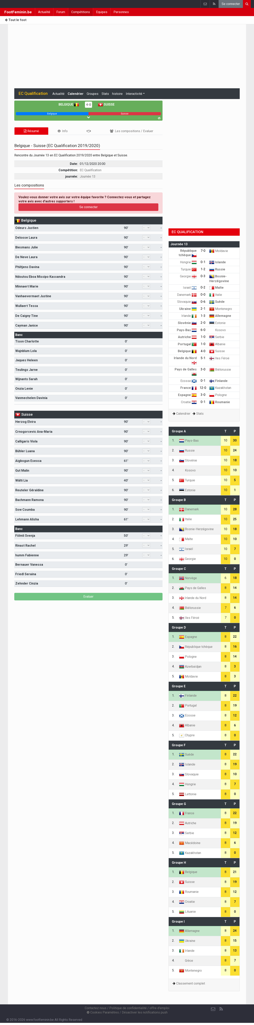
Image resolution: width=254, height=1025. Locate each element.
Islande (217, 262)
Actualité (44, 12)
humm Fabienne (27, 555)
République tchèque (196, 647)
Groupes (92, 94)
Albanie (217, 344)
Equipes (101, 12)
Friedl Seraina (25, 574)
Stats (105, 94)
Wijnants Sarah (26, 379)
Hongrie (188, 262)
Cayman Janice (26, 325)
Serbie (216, 337)
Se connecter (231, 4)
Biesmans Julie (26, 247)
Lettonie (187, 794)
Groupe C (179, 569)
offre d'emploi (159, 1008)
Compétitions (80, 12)
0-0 (203, 294)
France (188, 388)
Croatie (189, 402)
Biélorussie (220, 369)
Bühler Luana (25, 451)
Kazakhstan (220, 388)
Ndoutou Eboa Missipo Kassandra (40, 277)
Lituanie (187, 911)
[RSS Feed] (221, 1009)
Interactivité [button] (134, 94)
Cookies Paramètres (103, 1012)
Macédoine (189, 843)
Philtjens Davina (27, 267)
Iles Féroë (219, 358)
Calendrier (76, 94)
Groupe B (179, 500)
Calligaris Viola (26, 441)
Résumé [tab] (31, 131)
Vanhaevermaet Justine (33, 296)
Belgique (69, 104)
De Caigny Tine (26, 316)
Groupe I (178, 921)
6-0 (203, 330)
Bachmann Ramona (29, 500)
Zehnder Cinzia (26, 583)
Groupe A (179, 431)
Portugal (187, 344)
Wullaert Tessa (26, 306)
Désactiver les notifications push (144, 1012)
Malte (216, 287)
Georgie (188, 276)
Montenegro (220, 309)
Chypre (187, 735)
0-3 (203, 276)
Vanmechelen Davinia (31, 398)
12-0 (203, 388)
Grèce (186, 960)
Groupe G (179, 804)
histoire (117, 94)
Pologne (218, 395)
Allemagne (220, 316)
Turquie (189, 269)
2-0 (203, 323)
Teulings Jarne (26, 370)
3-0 (203, 369)
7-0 (203, 251)
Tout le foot (15, 20)
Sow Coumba (25, 510)
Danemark (187, 295)
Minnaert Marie (26, 286)
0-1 (203, 262)
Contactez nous (95, 1008)
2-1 (203, 309)
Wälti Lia (21, 480)
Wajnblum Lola (26, 351)
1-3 (203, 316)
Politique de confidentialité (128, 1008)
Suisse (106, 104)
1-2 (203, 269)
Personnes (121, 12)
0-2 (203, 287)
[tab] (62, 131)
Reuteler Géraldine (29, 490)
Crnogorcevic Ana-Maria (33, 432)
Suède (217, 302)
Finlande (218, 381)
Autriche (187, 337)
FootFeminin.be (18, 12)
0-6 (203, 302)
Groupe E (179, 686)
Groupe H (179, 862)
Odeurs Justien (26, 228)
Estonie (217, 323)
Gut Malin (22, 470)
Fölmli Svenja (25, 536)
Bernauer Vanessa (29, 564)
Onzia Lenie (24, 388)
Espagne (187, 395)
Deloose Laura (26, 237)
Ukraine (188, 309)
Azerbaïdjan (190, 666)
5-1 (203, 358)
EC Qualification (90, 170)
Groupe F (179, 745)
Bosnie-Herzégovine (196, 529)
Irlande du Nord (192, 598)
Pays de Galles (192, 588)
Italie (215, 295)
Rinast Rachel (25, 545)
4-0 (88, 105)
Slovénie (187, 323)
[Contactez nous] (213, 1009)
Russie (217, 269)
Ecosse (188, 381)
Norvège (188, 578)
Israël (190, 287)
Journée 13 (87, 176)
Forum (60, 12)
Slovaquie (187, 302)
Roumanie (219, 402)
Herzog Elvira (25, 422)
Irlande (189, 316)
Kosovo (217, 330)
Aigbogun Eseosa (28, 461)
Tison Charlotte (27, 341)
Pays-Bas (187, 330)
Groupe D (179, 627)
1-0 (203, 337)
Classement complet (190, 983)
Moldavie (218, 251)
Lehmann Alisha (27, 519)
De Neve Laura (26, 257)
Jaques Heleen (26, 360)
